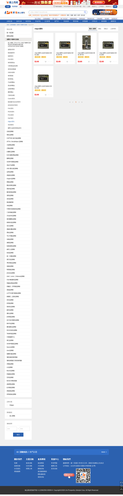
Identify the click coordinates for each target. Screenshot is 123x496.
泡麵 (71, 15)
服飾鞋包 (113, 21)
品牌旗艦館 (46, 18)
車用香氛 (10, 79)
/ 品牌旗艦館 (12, 24)
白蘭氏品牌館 (11, 151)
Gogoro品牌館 (11, 178)
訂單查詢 (101, 6)
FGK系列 (10, 59)
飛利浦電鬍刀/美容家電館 (14, 360)
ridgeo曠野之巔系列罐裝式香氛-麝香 (108, 53)
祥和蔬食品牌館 (11, 394)
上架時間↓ (113, 28)
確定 (18, 434)
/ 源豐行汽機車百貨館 (21, 24)
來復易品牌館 (11, 391)
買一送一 (55, 18)
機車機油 (10, 92)
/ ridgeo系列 (31, 24)
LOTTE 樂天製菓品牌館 (14, 293)
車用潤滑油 (11, 62)
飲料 (78, 15)
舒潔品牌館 (10, 303)
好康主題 (9, 21)
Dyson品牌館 (11, 347)
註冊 (89, 6)
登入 (84, 6)
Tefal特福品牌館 (11, 333)
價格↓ (100, 28)
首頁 (8, 24)
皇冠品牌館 (10, 199)
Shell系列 (11, 125)
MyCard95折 (44, 15)
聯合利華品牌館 (11, 185)
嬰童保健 (75, 21)
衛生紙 (83, 15)
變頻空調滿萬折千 (54, 15)
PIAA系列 (11, 115)
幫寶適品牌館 (11, 269)
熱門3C (56, 21)
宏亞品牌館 (10, 300)
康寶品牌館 (10, 242)
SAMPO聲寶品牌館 (12, 162)
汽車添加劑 (11, 95)
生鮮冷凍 (19, 21)
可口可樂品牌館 (11, 236)
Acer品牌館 (10, 350)
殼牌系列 (10, 56)
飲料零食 (28, 21)
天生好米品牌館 (11, 215)
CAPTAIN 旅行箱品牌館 (14, 138)
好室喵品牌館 (11, 317)
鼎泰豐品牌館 (11, 384)
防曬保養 (63, 15)
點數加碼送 (73, 18)
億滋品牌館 (10, 290)
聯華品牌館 (10, 36)
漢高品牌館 (10, 195)
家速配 (107, 18)
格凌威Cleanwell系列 (14, 102)
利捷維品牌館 (11, 374)
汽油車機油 (11, 82)
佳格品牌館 (10, 239)
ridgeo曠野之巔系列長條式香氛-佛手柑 (86, 53)
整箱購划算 (90, 18)
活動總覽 (99, 18)
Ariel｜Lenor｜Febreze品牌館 (16, 276)
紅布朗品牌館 (11, 387)
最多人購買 (92, 28)
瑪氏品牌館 (10, 135)
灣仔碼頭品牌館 (11, 263)
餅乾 (68, 15)
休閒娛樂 (85, 21)
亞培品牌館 (10, 377)
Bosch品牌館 (11, 370)
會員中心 (94, 6)
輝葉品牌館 (10, 182)
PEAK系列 (11, 111)
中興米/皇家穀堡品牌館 (14, 209)
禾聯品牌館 (10, 364)
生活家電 (47, 21)
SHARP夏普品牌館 (12, 343)
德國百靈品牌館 (11, 354)
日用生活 (94, 21)
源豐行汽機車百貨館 (13, 39)
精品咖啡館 (10, 202)
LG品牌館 (10, 367)
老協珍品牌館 (11, 175)
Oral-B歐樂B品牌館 (12, 279)
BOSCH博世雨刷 (12, 381)
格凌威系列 (11, 53)
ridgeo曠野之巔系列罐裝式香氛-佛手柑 (64, 53)
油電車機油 (11, 89)
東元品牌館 (10, 340)
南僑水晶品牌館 (11, 222)
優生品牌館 (10, 313)
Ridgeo (12, 405)
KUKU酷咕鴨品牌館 (13, 155)
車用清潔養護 (12, 69)
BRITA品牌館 (11, 323)
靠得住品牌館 (11, 306)
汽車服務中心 (11, 337)
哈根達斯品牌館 (11, 246)
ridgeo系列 (11, 121)
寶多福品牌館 (11, 188)
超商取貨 (114, 18)
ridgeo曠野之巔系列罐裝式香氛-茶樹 (43, 87)
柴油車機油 (11, 85)
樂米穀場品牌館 (11, 192)
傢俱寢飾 (104, 21)
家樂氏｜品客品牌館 (13, 296)
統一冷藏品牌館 (11, 256)
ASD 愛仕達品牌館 (12, 168)
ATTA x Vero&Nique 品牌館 (15, 141)
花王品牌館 (10, 226)
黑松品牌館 (10, 232)
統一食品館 (10, 32)
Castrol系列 (11, 98)
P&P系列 (10, 118)
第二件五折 (64, 18)
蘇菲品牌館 (10, 310)
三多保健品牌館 (11, 212)
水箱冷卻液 (11, 72)
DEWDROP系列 (13, 105)
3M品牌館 (10, 205)
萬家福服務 (57, 6)
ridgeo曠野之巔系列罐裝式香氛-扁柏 (43, 53)
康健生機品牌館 (11, 229)
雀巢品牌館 (10, 266)
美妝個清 (66, 21)
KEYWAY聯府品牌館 (13, 320)
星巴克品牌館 (11, 259)
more (104, 452)
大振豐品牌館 (11, 145)
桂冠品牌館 (10, 252)
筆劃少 (106, 28)
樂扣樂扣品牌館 (11, 327)
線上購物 (12, 416)
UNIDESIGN (36, 15)
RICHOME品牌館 (12, 330)
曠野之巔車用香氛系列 (14, 128)
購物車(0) (108, 6)
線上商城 (37, 18)
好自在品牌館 (11, 273)
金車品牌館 (10, 172)
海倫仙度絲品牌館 (12, 283)
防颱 (30, 15)
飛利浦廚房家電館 (12, 357)
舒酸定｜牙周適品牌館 (13, 286)
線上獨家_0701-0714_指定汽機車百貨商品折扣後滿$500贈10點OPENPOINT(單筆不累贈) (19, 44)
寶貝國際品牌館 (11, 219)
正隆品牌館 (10, 148)
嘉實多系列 (11, 49)
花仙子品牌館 (11, 165)
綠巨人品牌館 (11, 249)
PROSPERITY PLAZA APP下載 (72, 6)
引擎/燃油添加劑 (13, 66)
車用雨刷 (10, 75)
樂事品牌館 (10, 158)
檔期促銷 (82, 18)
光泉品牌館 (10, 131)
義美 (75, 15)
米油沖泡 (38, 21)
